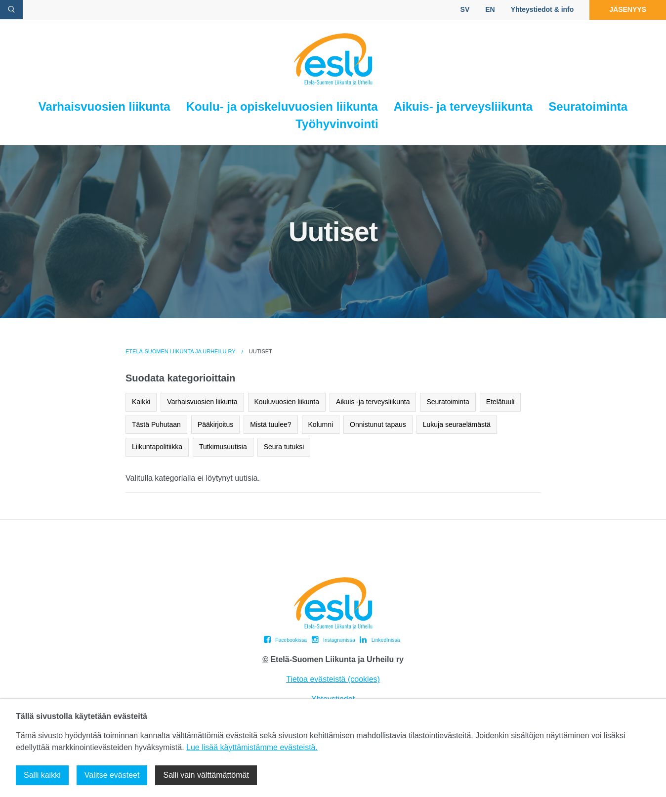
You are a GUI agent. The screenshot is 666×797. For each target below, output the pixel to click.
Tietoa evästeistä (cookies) (333, 679)
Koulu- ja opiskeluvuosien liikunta (282, 106)
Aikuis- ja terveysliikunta (463, 106)
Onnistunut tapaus (378, 424)
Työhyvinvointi (336, 123)
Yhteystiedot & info (542, 9)
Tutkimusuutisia (223, 447)
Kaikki (141, 402)
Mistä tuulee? (270, 424)
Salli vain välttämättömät (206, 775)
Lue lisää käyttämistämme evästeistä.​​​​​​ (252, 747)
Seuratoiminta (587, 106)
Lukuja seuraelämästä (457, 424)
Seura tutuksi (284, 447)
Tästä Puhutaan (156, 424)
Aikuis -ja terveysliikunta (373, 402)
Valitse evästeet (112, 775)
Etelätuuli (500, 402)
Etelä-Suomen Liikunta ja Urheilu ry (180, 351)
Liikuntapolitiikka (157, 447)
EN (490, 9)
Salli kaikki (42, 775)
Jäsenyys (627, 9)
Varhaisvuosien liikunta (104, 106)
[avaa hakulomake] (11, 9)
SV (465, 9)
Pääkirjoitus (215, 424)
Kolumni (320, 424)
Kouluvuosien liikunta (287, 402)
